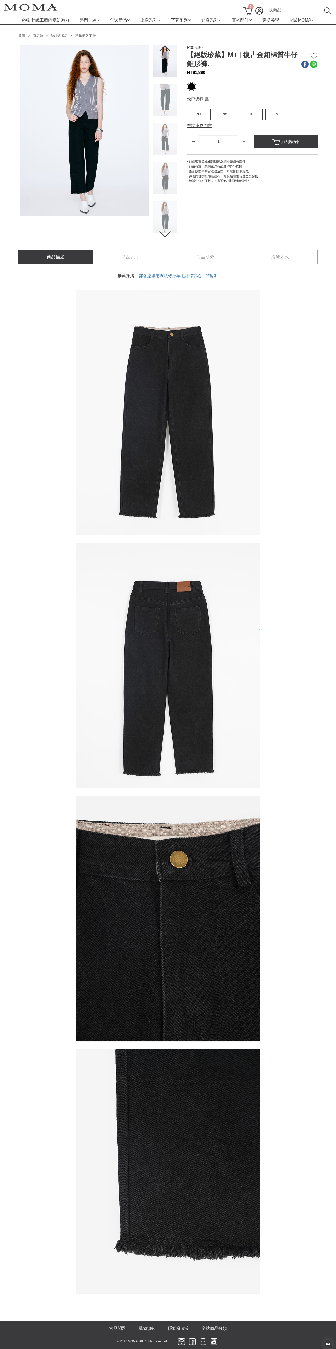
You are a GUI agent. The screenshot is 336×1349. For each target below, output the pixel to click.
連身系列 (211, 20)
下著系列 (181, 20)
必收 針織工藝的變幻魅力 (45, 20)
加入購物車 (286, 142)
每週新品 (120, 20)
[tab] (56, 257)
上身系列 (150, 20)
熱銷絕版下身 (85, 36)
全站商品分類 (214, 1328)
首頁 (21, 36)
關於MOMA (302, 20)
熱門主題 (89, 20)
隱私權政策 (178, 1328)
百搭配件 (242, 20)
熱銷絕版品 (59, 36)
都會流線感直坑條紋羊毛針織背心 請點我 (178, 275)
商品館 (38, 36)
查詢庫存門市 (199, 125)
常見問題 (117, 1328)
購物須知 (147, 1328)
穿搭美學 (270, 20)
